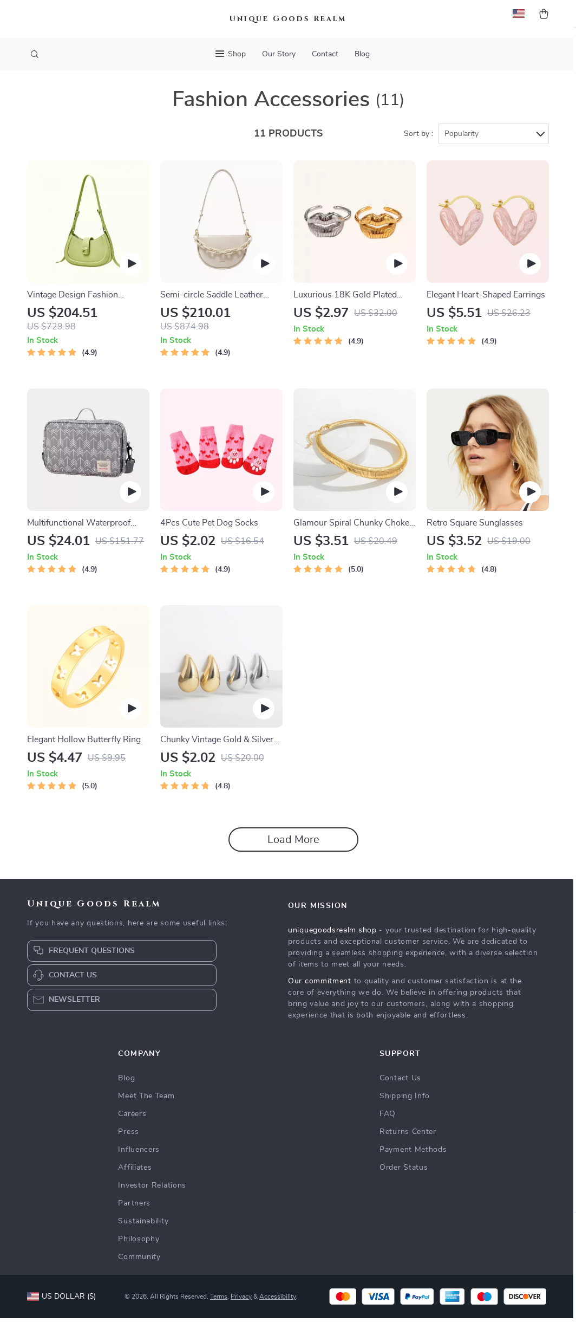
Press (128, 1142)
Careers (132, 1125)
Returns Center (407, 1142)
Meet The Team (146, 1107)
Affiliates (135, 1178)
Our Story (279, 54)
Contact (325, 54)
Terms (218, 1307)
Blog (362, 54)
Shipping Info (404, 1107)
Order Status (403, 1178)
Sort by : (418, 144)
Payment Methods (413, 1160)
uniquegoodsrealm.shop (332, 941)
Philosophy (138, 1250)
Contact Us (400, 1089)
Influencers (139, 1160)
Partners (134, 1214)
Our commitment (319, 992)
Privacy (241, 1307)
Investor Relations (152, 1196)
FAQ (387, 1125)
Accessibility (277, 1307)
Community (139, 1268)
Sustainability (143, 1232)
